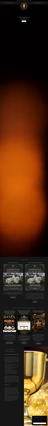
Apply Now (35, 301)
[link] (24, 2)
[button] (43, 2)
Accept (39, 423)
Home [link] (5, 2)
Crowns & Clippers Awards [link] (37, 2)
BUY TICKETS (24, 21)
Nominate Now (13, 297)
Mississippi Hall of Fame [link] (10, 2)
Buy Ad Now (38, 343)
